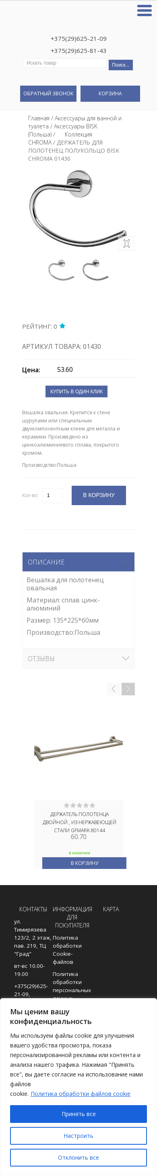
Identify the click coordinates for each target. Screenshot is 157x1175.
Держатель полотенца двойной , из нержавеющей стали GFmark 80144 (79, 822)
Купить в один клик (76, 391)
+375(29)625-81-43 (79, 50)
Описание (46, 562)
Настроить (78, 1135)
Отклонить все (78, 1157)
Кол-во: (30, 495)
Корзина (110, 93)
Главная (39, 118)
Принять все (79, 1114)
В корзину (84, 863)
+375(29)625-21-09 (79, 38)
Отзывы (41, 658)
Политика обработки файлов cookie (80, 1093)
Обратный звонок (48, 93)
